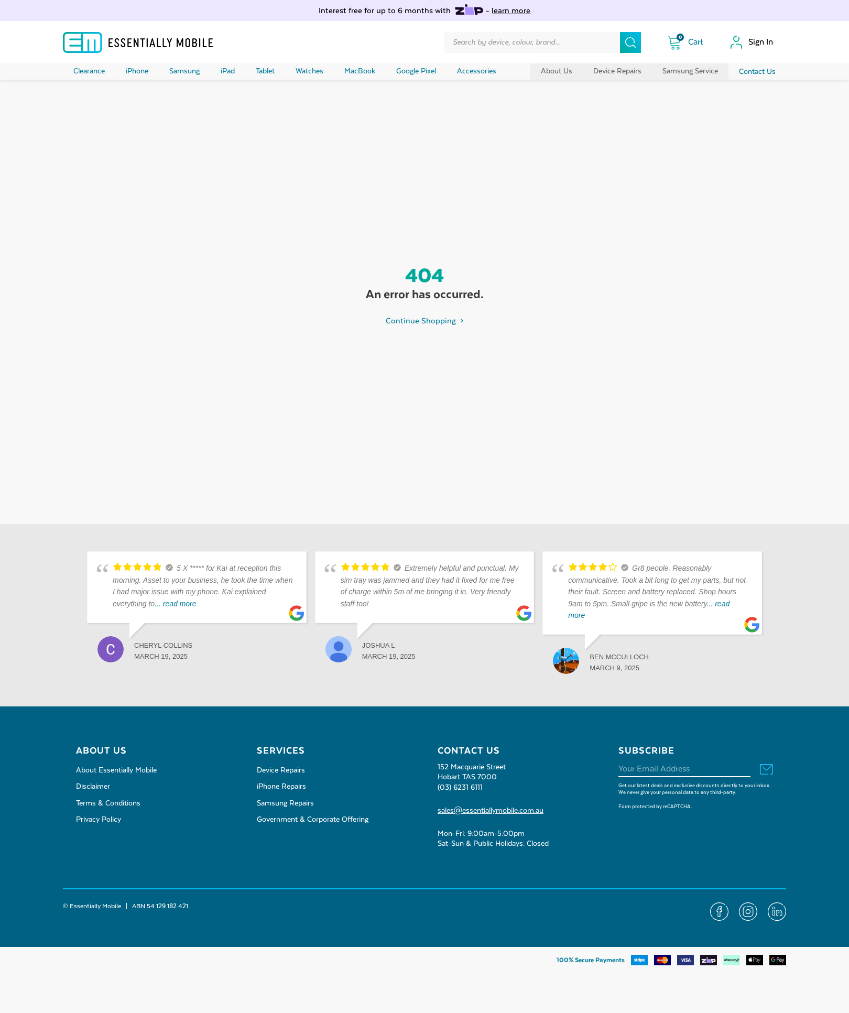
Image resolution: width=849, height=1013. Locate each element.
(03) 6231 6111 (460, 787)
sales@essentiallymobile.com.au (490, 811)
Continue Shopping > (424, 321)
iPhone (137, 71)
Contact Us (757, 72)
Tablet (265, 71)
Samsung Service (690, 71)
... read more (175, 604)
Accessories (476, 71)
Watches (309, 71)
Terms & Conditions (108, 803)
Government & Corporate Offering (312, 819)
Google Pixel (416, 71)
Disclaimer (93, 786)
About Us (556, 71)
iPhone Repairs (281, 786)
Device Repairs (617, 71)
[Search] (630, 42)
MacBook (359, 71)
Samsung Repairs (285, 803)
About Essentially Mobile (116, 770)
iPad (228, 71)
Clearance (89, 71)
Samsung (184, 71)
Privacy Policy (98, 819)
